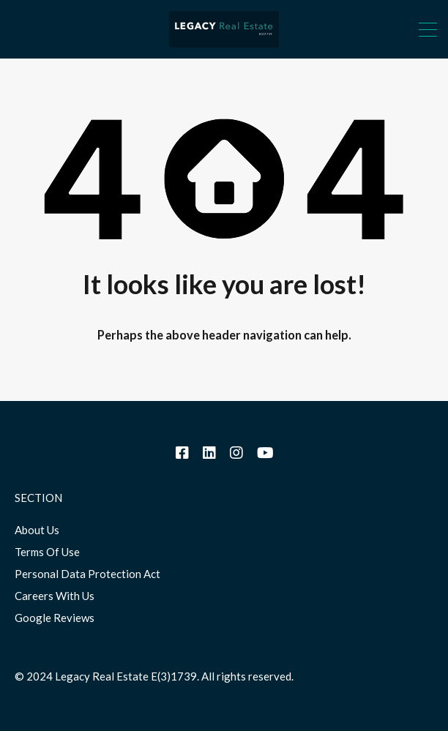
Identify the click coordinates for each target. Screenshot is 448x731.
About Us (37, 529)
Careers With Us (54, 595)
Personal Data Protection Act (87, 573)
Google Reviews (54, 617)
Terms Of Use (47, 551)
